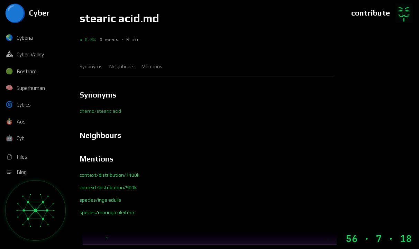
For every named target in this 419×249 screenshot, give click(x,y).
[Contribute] (382, 13)
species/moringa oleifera (107, 212)
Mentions (152, 66)
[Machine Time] (368, 238)
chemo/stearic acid (100, 111)
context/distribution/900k (108, 187)
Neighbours (122, 66)
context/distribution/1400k (109, 175)
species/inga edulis (100, 200)
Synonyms (91, 66)
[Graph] (35, 210)
